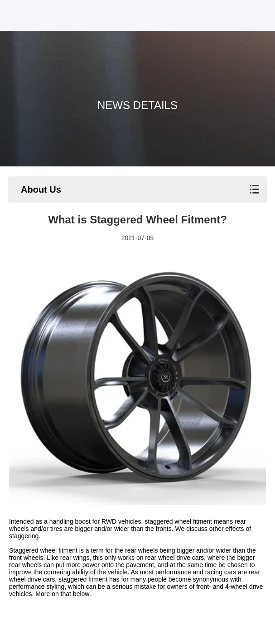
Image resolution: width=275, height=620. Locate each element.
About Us (41, 189)
